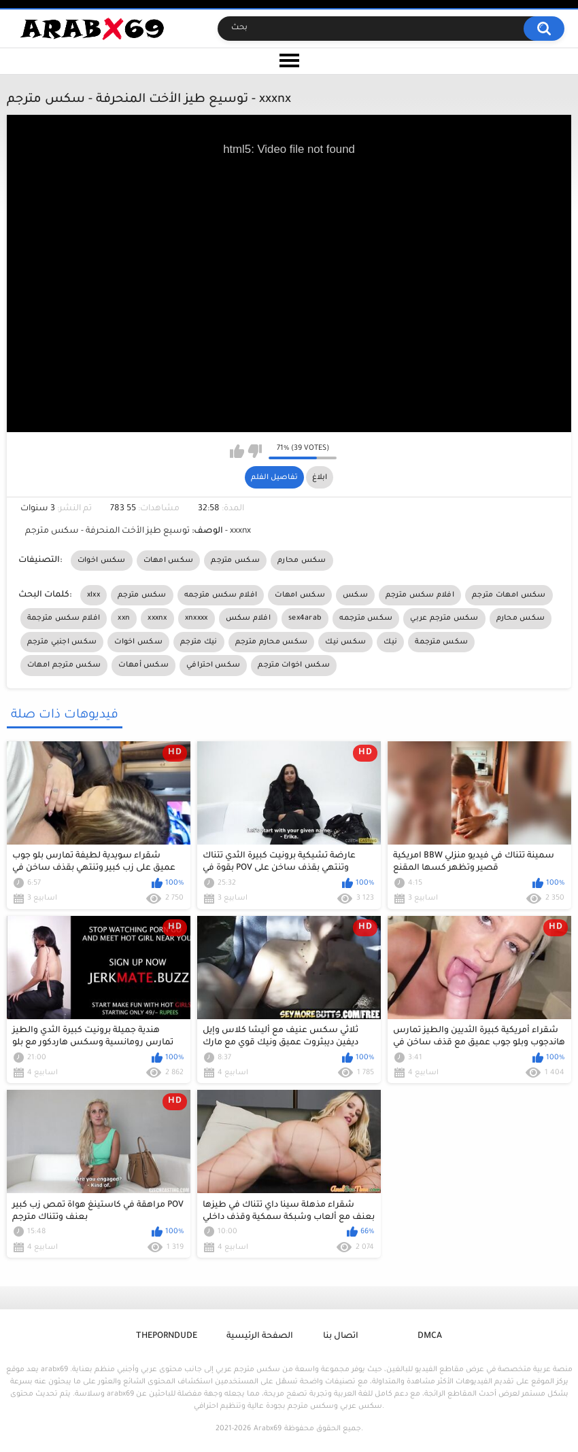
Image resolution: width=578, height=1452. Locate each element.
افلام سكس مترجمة (64, 618)
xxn (124, 618)
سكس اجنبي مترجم (62, 642)
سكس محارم (301, 560)
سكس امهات (168, 560)
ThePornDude (166, 1336)
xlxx (93, 595)
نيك (390, 642)
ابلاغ (319, 478)
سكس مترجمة (441, 642)
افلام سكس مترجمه (221, 595)
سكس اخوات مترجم (294, 665)
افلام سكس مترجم (420, 595)
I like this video (237, 451)
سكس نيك (345, 642)
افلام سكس (248, 618)
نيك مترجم (199, 642)
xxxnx (157, 618)
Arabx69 (268, 1429)
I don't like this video (255, 451)
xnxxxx (196, 618)
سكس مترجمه (365, 618)
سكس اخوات (102, 560)
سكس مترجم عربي (444, 618)
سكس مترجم (235, 560)
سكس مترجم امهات (64, 665)
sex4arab (305, 618)
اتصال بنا (340, 1336)
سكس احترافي (213, 665)
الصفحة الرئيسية (259, 1336)
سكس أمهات (143, 665)
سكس (355, 595)
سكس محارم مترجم (271, 642)
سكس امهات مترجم (509, 595)
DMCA (430, 1336)
